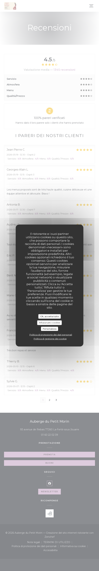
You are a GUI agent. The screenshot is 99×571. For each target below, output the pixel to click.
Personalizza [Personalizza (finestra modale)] (49, 328)
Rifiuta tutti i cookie (49, 322)
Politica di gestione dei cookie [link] (50, 338)
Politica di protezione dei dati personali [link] (50, 334)
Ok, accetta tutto (49, 316)
